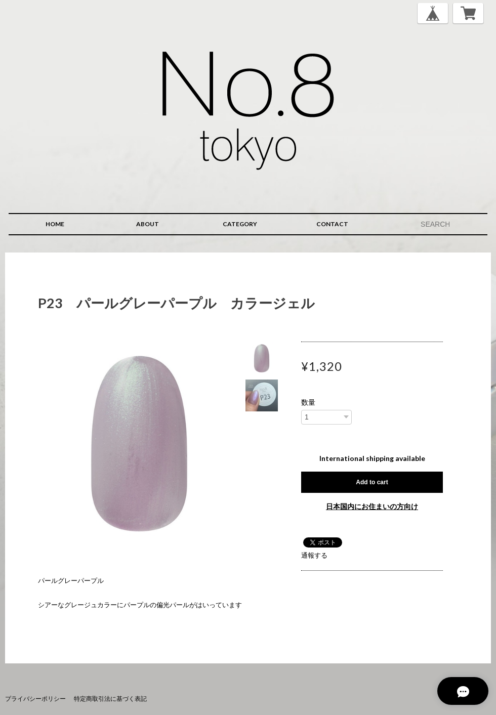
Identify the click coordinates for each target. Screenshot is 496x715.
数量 (308, 402)
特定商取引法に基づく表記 (110, 698)
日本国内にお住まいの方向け (372, 506)
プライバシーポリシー (35, 698)
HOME (55, 224)
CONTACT (332, 224)
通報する (314, 555)
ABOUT (147, 224)
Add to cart (372, 482)
